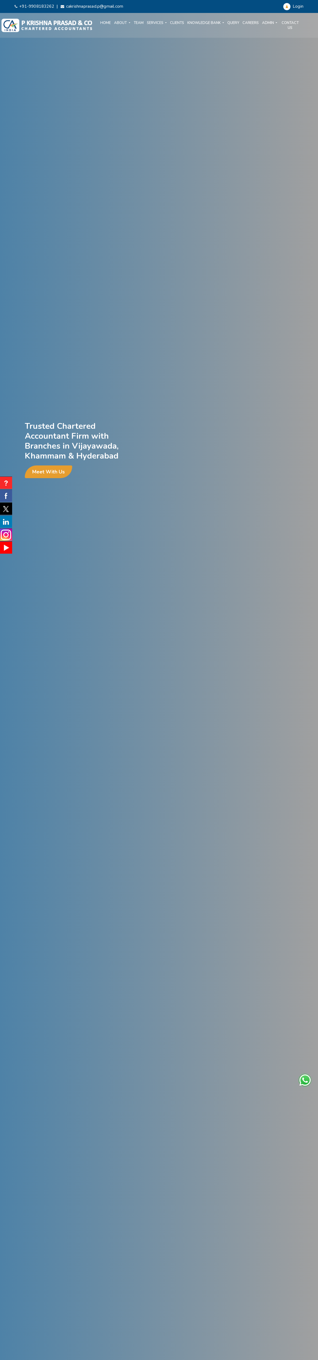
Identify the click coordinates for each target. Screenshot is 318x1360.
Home (105, 22)
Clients (177, 22)
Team (139, 22)
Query (233, 22)
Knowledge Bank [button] (204, 22)
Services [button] (155, 22)
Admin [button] (268, 22)
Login (293, 6)
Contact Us (290, 25)
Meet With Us (48, 471)
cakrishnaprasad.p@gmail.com (92, 6)
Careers (250, 22)
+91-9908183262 (34, 6)
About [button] (121, 22)
